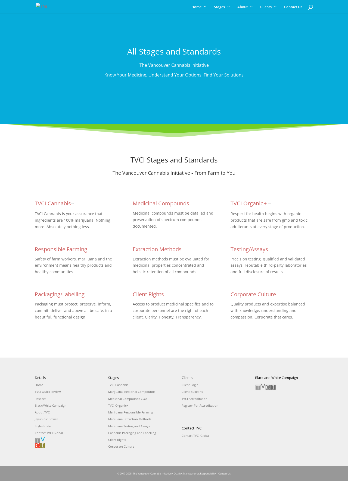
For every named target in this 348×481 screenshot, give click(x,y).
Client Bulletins (192, 392)
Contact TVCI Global (49, 433)
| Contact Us (223, 473)
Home (196, 7)
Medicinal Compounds (161, 203)
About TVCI (43, 412)
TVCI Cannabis (54, 203)
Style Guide (43, 426)
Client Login (190, 385)
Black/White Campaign (50, 405)
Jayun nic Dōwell (46, 419)
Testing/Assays (249, 249)
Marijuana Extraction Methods (129, 419)
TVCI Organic (251, 203)
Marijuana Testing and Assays (129, 426)
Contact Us (293, 7)
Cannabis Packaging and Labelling (132, 433)
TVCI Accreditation (194, 399)
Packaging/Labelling (60, 294)
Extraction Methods (157, 249)
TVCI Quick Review (48, 392)
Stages (219, 7)
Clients (266, 7)
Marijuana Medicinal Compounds (131, 392)
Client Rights (148, 294)
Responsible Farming (61, 249)
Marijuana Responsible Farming (130, 412)
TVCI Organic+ (118, 405)
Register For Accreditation (200, 405)
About (242, 7)
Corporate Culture (253, 294)
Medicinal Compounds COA (127, 399)
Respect (40, 399)
